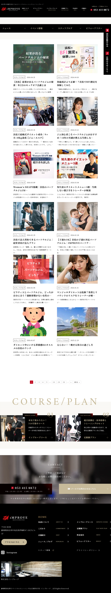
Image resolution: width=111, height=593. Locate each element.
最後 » (77, 382)
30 (64, 382)
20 (59, 382)
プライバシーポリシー (86, 550)
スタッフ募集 (44, 550)
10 (54, 382)
